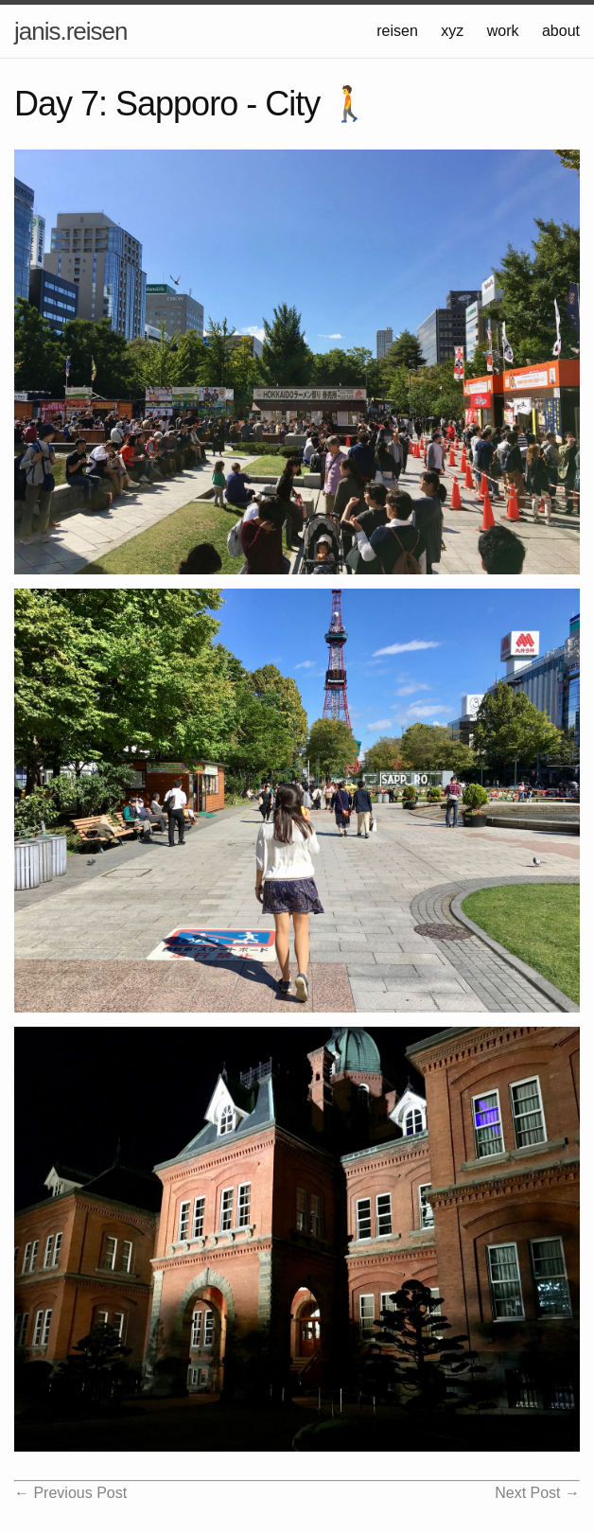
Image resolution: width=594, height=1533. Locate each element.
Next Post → (537, 1493)
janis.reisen (71, 31)
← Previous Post (70, 1493)
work (503, 31)
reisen (397, 31)
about (561, 31)
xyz (452, 31)
